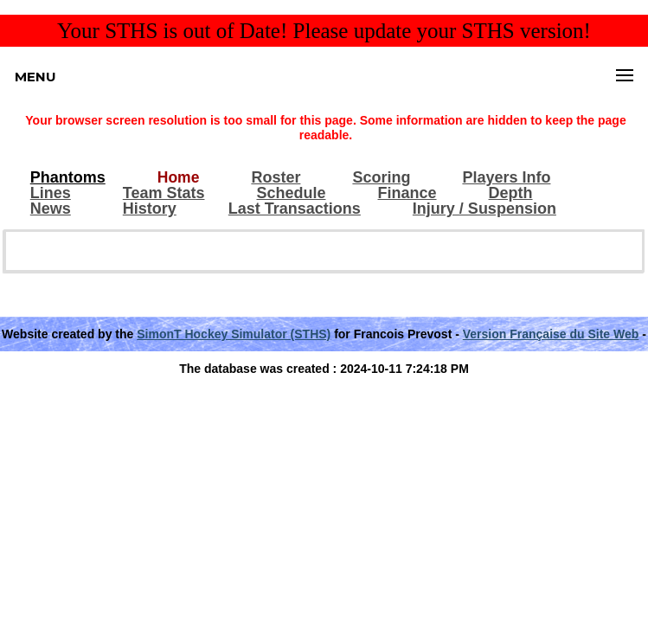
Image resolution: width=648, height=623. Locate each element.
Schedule (290, 193)
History (149, 209)
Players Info (506, 177)
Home (178, 177)
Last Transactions (294, 209)
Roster (275, 177)
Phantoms (68, 177)
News (50, 209)
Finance (407, 193)
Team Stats (164, 193)
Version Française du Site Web (551, 334)
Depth (511, 193)
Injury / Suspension (484, 209)
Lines (50, 193)
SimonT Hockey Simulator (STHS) (233, 334)
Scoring (381, 177)
